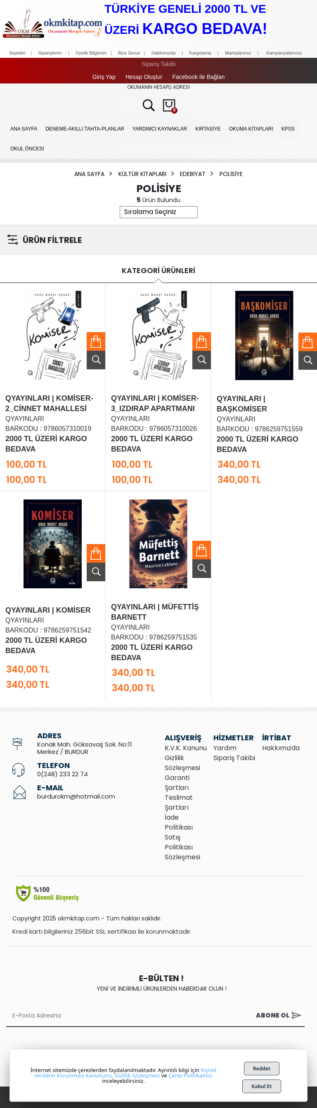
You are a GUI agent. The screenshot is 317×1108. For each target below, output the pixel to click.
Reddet (262, 1068)
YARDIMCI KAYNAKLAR (159, 129)
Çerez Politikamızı (190, 1075)
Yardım (225, 748)
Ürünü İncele (96, 360)
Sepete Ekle (96, 341)
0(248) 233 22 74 (62, 774)
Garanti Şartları (177, 782)
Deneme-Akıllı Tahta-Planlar (84, 129)
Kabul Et (261, 1086)
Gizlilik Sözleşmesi (182, 763)
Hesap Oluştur (143, 77)
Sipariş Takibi (158, 64)
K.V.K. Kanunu (186, 748)
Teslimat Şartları (179, 802)
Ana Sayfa (23, 129)
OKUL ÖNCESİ (27, 149)
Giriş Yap (104, 77)
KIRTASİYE (208, 129)
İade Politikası (179, 822)
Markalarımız (238, 52)
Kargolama (200, 52)
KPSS (288, 129)
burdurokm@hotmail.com (76, 796)
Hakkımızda (163, 52)
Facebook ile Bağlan (198, 77)
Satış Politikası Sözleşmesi (182, 847)
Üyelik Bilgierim (91, 52)
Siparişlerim (50, 52)
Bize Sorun (130, 52)
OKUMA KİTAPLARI (251, 129)
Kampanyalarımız (284, 52)
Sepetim (17, 52)
